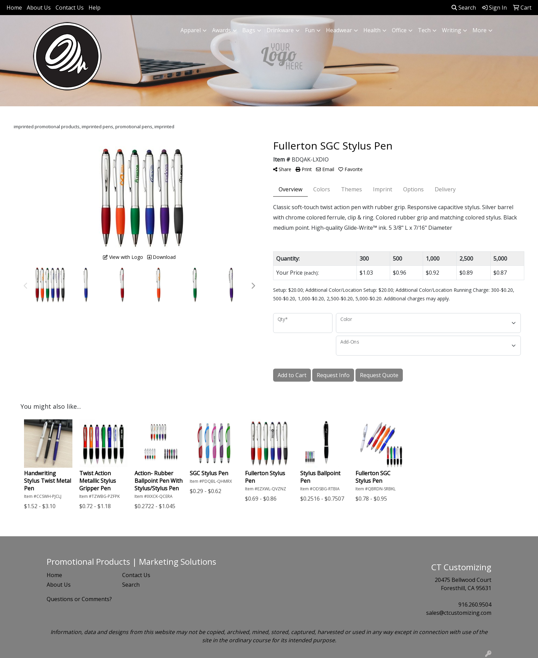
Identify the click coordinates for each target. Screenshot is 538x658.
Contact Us (70, 7)
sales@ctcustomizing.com (458, 613)
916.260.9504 (474, 604)
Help (95, 7)
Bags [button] (248, 30)
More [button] (479, 30)
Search (464, 7)
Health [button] (372, 30)
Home (14, 7)
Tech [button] (424, 30)
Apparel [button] (190, 30)
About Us (39, 7)
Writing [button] (451, 30)
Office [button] (399, 30)
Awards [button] (221, 30)
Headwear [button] (339, 30)
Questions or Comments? (79, 599)
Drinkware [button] (280, 30)
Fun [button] (310, 30)
